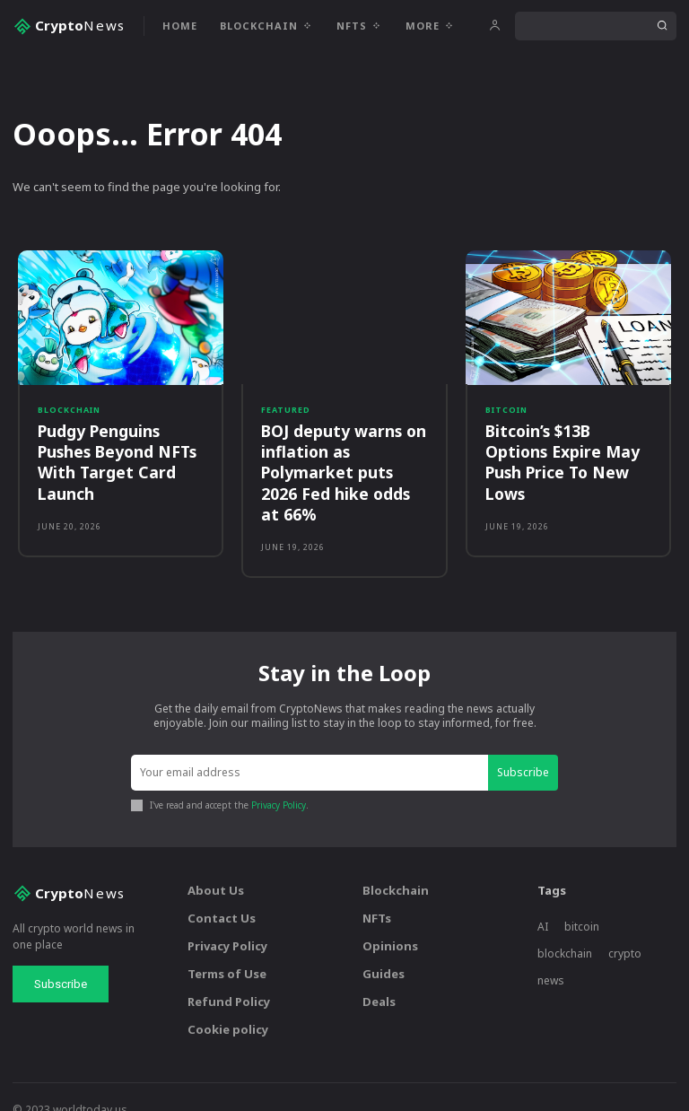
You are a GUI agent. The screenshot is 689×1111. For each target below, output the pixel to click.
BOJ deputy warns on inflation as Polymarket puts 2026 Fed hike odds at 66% (343, 460)
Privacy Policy (278, 780)
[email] (309, 748)
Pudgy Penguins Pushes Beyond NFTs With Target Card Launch (115, 460)
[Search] (662, 26)
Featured (285, 410)
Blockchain (69, 410)
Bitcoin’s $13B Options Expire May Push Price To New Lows (558, 460)
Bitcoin (506, 410)
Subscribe (523, 747)
